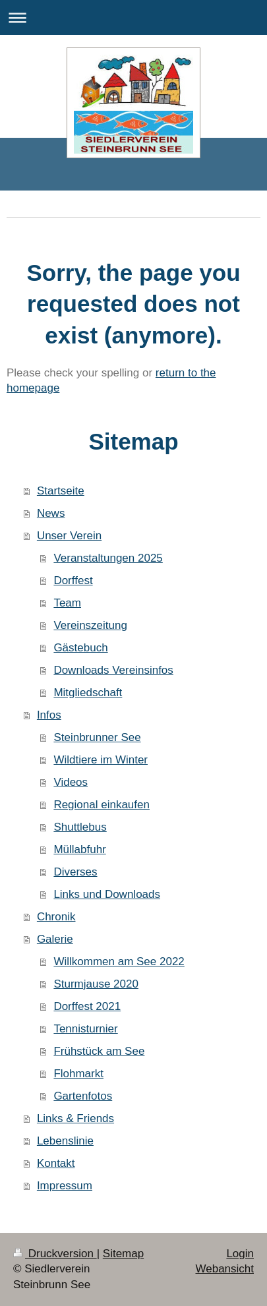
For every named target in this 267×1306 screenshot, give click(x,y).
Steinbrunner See (96, 737)
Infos (49, 715)
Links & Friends (75, 1118)
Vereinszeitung (90, 625)
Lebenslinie (65, 1141)
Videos (70, 782)
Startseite (60, 491)
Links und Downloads (106, 894)
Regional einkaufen (101, 804)
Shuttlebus (79, 827)
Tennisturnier (85, 1029)
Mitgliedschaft (87, 692)
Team (67, 603)
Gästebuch (80, 647)
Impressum (64, 1185)
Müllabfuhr (79, 849)
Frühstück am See (98, 1051)
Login (240, 1253)
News (51, 513)
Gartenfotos (82, 1096)
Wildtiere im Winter (100, 760)
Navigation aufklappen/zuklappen (133, 17)
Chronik (56, 916)
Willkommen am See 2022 (118, 961)
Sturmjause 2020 (95, 984)
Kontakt (56, 1163)
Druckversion (55, 1253)
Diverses (75, 872)
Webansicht (224, 1268)
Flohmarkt (78, 1073)
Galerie (55, 939)
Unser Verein (69, 535)
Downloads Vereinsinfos (113, 670)
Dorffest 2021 (87, 1006)
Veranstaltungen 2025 (107, 558)
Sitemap (123, 1253)
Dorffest (72, 580)
